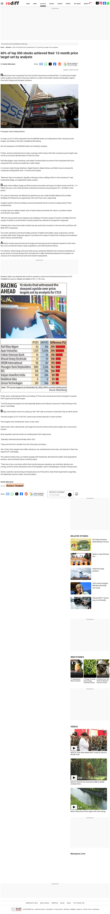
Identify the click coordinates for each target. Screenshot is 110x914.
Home (2, 47)
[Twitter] (97, 3)
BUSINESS (43, 3)
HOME (28, 3)
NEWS (35, 3)
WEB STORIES (77, 657)
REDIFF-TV (87, 3)
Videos (69, 903)
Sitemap (66, 909)
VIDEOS (74, 726)
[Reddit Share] (59, 64)
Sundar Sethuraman (9, 64)
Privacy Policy (58, 909)
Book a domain (44, 903)
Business (9, 47)
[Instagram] (101, 3)
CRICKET (59, 3)
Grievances (95, 909)
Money (62, 903)
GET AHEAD (77, 3)
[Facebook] (104, 3)
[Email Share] (40, 64)
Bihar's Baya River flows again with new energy (88, 811)
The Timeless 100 (78, 903)
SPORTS (68, 3)
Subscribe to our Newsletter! (57, 492)
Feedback (73, 909)
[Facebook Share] (54, 64)
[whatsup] (108, 3)
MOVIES (51, 3)
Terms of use (87, 909)
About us (79, 909)
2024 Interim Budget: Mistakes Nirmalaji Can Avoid (100, 585)
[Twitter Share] (50, 64)
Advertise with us (40, 909)
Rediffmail (55, 903)
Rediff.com (30, 909)
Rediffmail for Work (32, 903)
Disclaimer (50, 909)
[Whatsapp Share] (45, 64)
